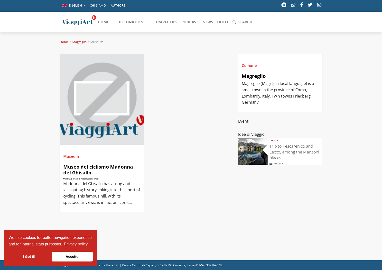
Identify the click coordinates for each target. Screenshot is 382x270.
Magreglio (79, 42)
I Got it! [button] (29, 257)
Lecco (274, 140)
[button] (73, 5)
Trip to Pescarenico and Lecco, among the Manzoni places (294, 152)
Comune (249, 65)
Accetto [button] (72, 257)
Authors (118, 5)
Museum (71, 156)
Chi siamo (98, 5)
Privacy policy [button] (76, 244)
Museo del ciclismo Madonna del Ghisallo (98, 169)
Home (64, 42)
